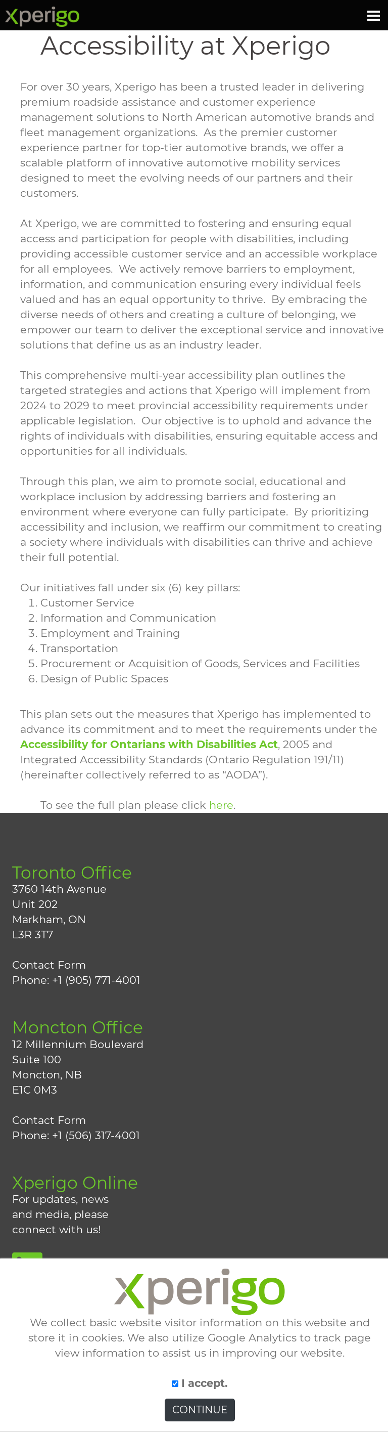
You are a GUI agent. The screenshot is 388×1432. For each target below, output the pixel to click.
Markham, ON (49, 919)
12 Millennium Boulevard (77, 1044)
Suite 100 (36, 1059)
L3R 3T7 (32, 934)
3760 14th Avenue (59, 889)
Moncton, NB (47, 1074)
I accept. (200, 1383)
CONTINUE (199, 1410)
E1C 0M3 (34, 1089)
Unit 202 (35, 904)
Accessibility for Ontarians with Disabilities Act (149, 744)
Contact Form (49, 965)
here (221, 805)
